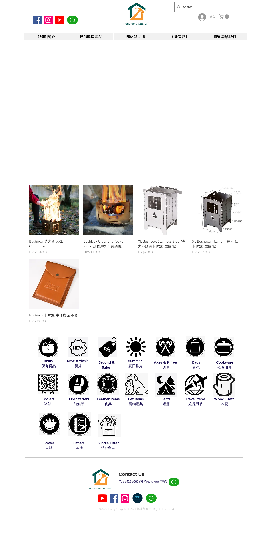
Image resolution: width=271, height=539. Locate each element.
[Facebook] (37, 20)
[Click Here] (72, 20)
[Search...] (208, 7)
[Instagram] (48, 20)
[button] (224, 16)
